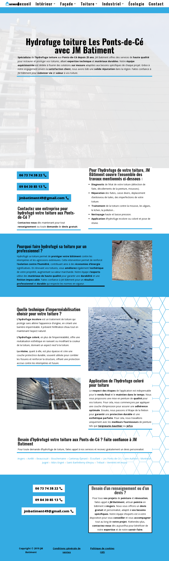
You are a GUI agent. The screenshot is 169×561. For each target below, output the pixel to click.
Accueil (24, 4)
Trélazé (100, 462)
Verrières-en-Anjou (117, 462)
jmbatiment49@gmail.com (42, 198)
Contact (156, 4)
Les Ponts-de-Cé (112, 458)
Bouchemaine (58, 458)
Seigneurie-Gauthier (110, 425)
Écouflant (95, 458)
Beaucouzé (42, 458)
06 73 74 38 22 (30, 175)
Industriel (111, 4)
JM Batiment (101, 57)
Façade (66, 4)
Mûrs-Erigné (57, 462)
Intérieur (44, 4)
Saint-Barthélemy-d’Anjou (80, 462)
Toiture (88, 4)
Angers (21, 458)
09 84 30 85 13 (30, 186)
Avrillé (31, 458)
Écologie (136, 4)
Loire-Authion (130, 458)
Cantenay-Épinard (78, 458)
